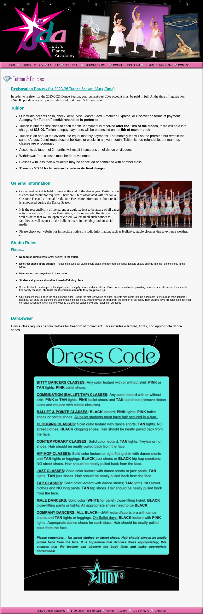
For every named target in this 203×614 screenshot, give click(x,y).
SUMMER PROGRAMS (159, 65)
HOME (12, 65)
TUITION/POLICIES (96, 65)
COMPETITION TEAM (126, 65)
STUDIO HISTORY (32, 65)
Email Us (160, 610)
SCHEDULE (72, 65)
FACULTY (54, 65)
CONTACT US (186, 65)
